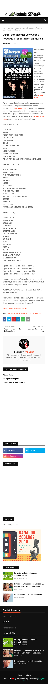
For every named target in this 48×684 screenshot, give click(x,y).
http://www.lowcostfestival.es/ (15, 309)
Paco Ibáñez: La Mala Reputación (28, 595)
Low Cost (31, 313)
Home (20, 675)
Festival (24, 313)
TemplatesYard (21, 679)
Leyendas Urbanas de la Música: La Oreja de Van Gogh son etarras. (29, 585)
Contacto (27, 675)
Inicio (4, 28)
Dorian (18, 313)
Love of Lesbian (19, 108)
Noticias (11, 28)
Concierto (11, 313)
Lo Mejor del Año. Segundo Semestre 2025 (25, 574)
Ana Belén (6, 43)
